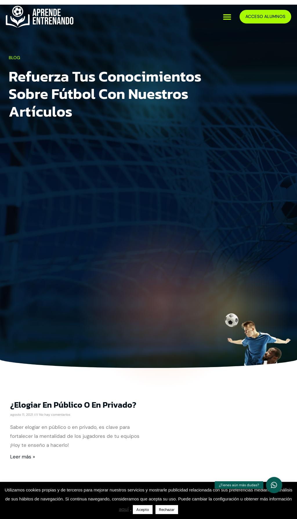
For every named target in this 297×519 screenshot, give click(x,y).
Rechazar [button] (167, 509)
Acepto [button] (142, 509)
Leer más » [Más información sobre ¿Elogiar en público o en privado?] (22, 456)
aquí (124, 509)
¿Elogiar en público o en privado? (73, 405)
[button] (227, 16)
